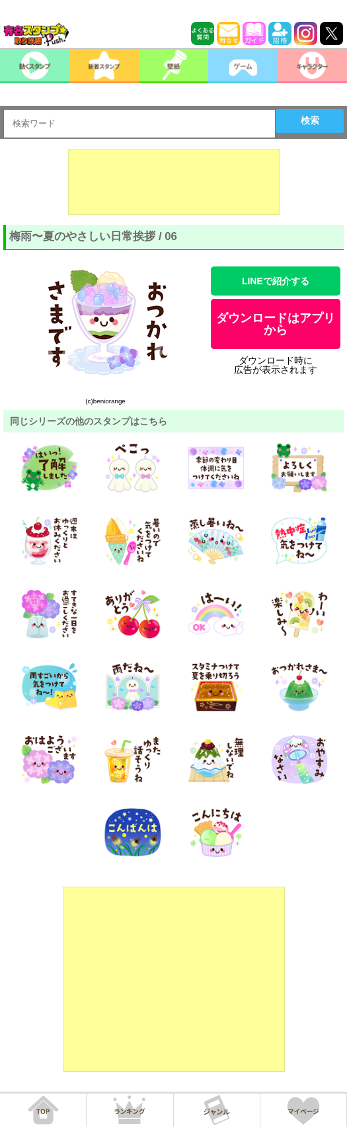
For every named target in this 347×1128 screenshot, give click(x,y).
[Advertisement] (174, 182)
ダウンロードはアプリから (275, 324)
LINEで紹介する (275, 281)
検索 (310, 120)
